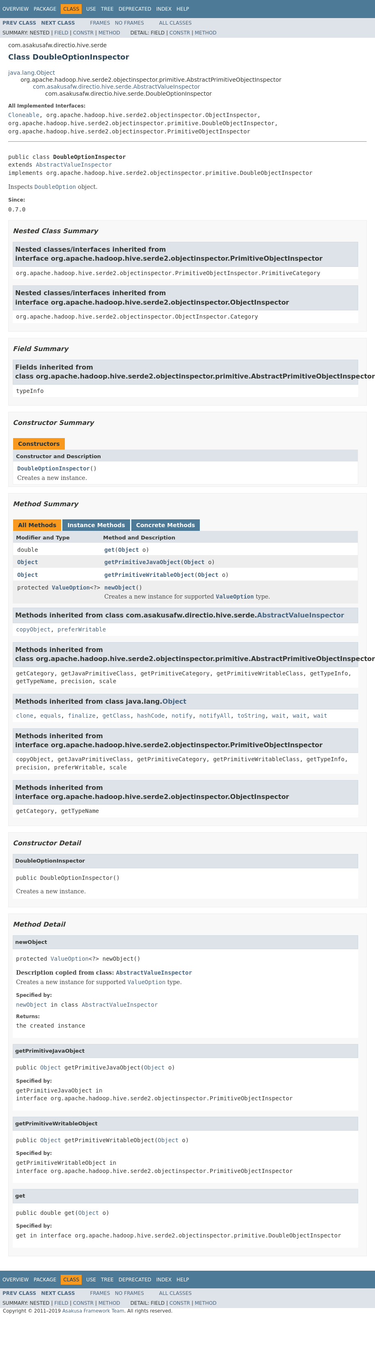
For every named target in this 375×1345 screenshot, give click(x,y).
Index (164, 9)
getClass (116, 715)
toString (251, 715)
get (109, 549)
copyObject (33, 629)
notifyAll (215, 715)
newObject (119, 587)
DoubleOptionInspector (53, 468)
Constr (83, 33)
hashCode (151, 715)
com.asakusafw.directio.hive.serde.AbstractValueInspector (116, 86)
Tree (107, 9)
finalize (81, 715)
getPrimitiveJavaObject (142, 562)
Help (182, 9)
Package (45, 9)
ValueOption (71, 587)
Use (91, 9)
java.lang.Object (31, 72)
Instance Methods (96, 525)
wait (279, 715)
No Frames (129, 23)
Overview (15, 9)
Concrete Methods (165, 525)
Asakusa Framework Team (93, 1311)
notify (181, 715)
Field (61, 33)
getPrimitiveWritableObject (149, 575)
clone (24, 715)
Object (128, 549)
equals (50, 715)
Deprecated (135, 9)
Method (109, 33)
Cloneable (23, 115)
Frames (100, 23)
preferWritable (81, 629)
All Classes (175, 23)
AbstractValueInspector (74, 164)
